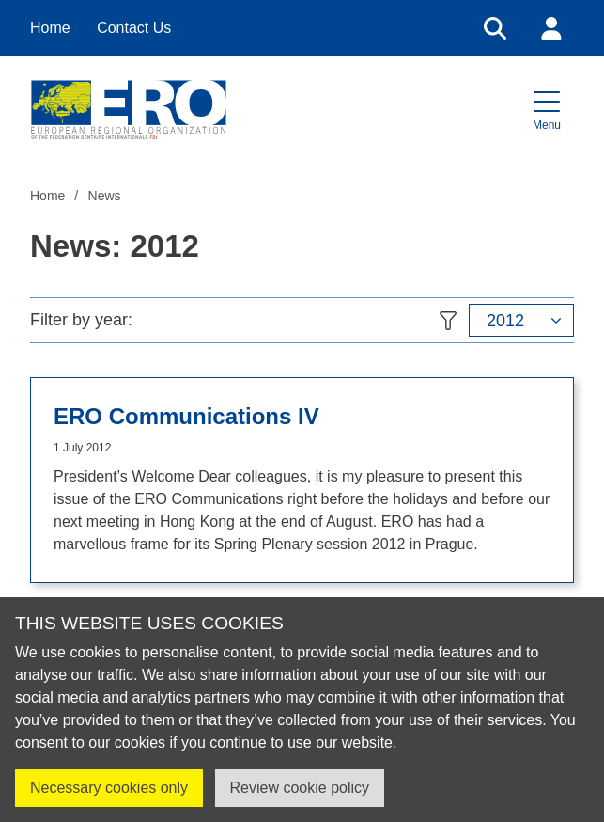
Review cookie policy (300, 788)
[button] (546, 109)
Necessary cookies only (109, 788)
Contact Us (134, 28)
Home (50, 28)
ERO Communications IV (186, 416)
